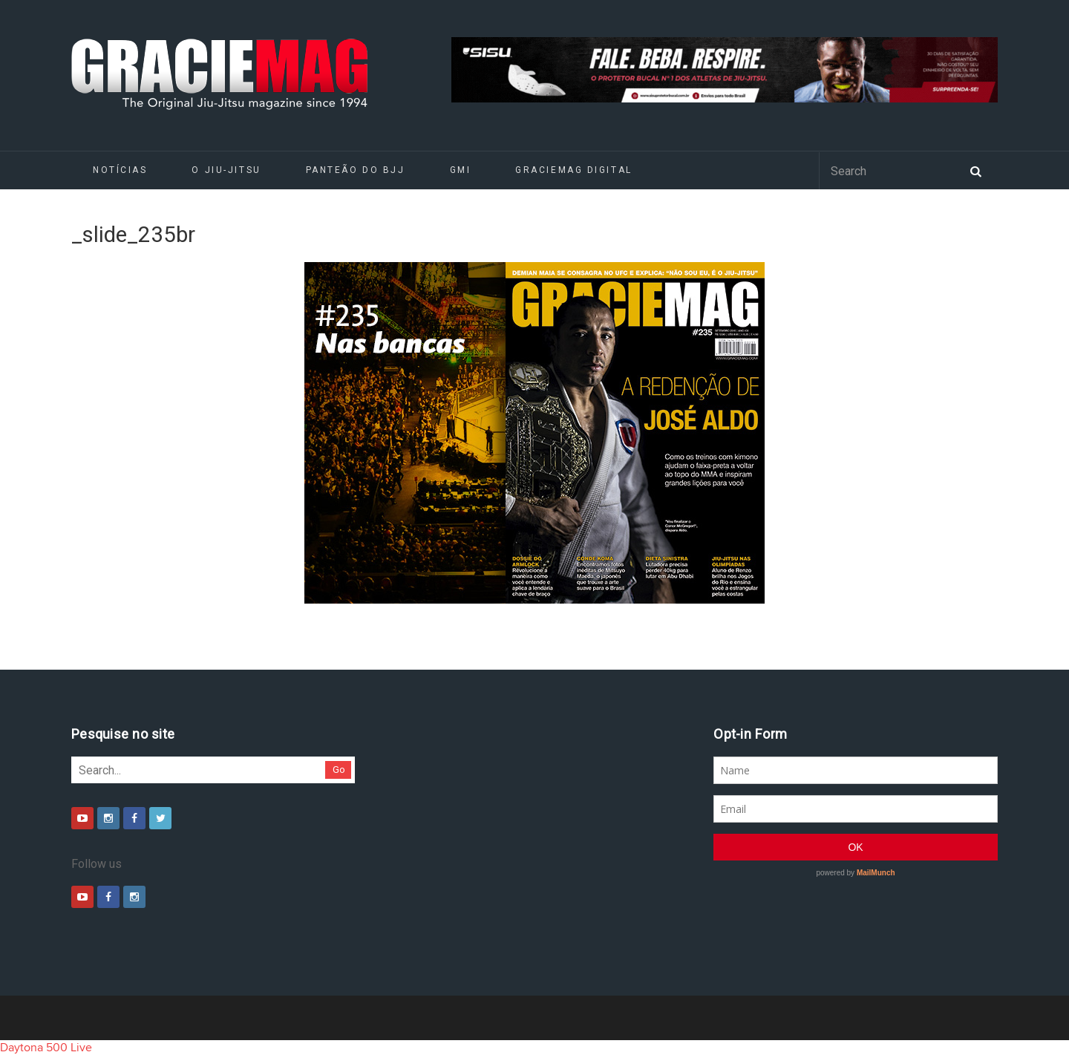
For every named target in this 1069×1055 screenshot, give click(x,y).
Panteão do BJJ (355, 170)
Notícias (120, 170)
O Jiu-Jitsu (226, 170)
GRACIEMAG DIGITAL (573, 170)
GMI (460, 170)
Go (339, 769)
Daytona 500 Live (46, 1047)
